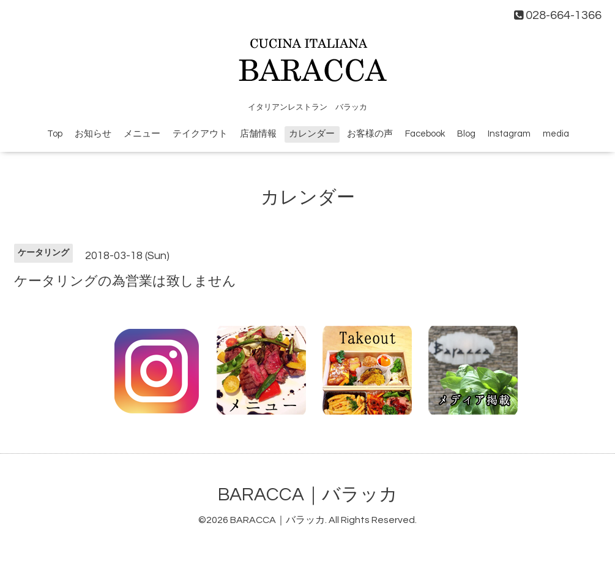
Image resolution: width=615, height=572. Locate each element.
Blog (466, 133)
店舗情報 (258, 133)
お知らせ (93, 133)
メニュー (142, 133)
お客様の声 (370, 133)
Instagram (509, 133)
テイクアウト (200, 133)
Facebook (425, 133)
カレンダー (312, 133)
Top (54, 133)
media (556, 133)
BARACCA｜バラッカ (308, 494)
